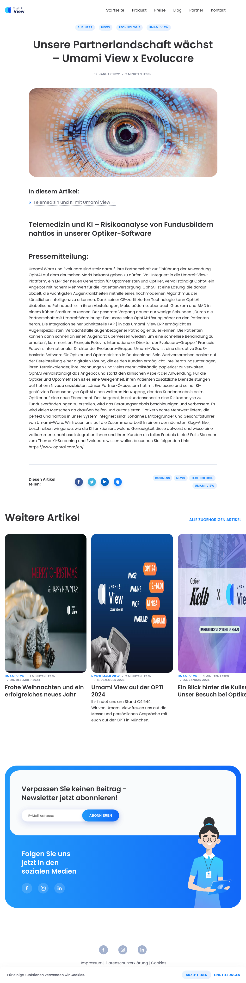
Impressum (92, 963)
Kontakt (218, 10)
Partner (196, 10)
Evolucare (72, 269)
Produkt (139, 10)
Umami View (158, 27)
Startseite (115, 10)
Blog (177, 10)
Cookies (158, 963)
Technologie (129, 27)
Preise (160, 10)
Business (85, 27)
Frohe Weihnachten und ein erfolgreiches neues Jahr (45, 691)
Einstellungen (227, 975)
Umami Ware (41, 269)
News (105, 27)
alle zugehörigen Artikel (215, 519)
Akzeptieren (196, 974)
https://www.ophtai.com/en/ (56, 447)
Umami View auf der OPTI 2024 (128, 691)
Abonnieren (100, 816)
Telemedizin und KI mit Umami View (75, 202)
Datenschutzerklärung (127, 963)
